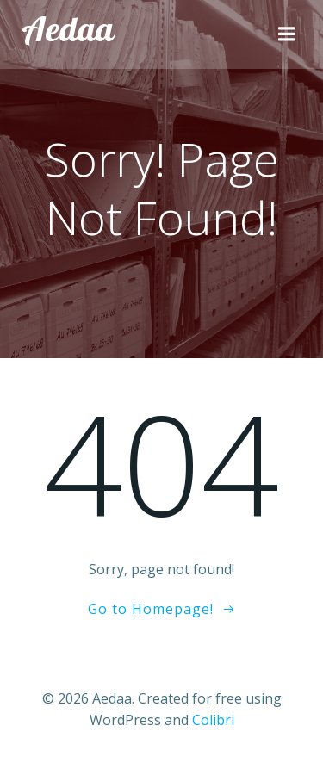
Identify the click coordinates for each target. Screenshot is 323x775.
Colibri (213, 719)
